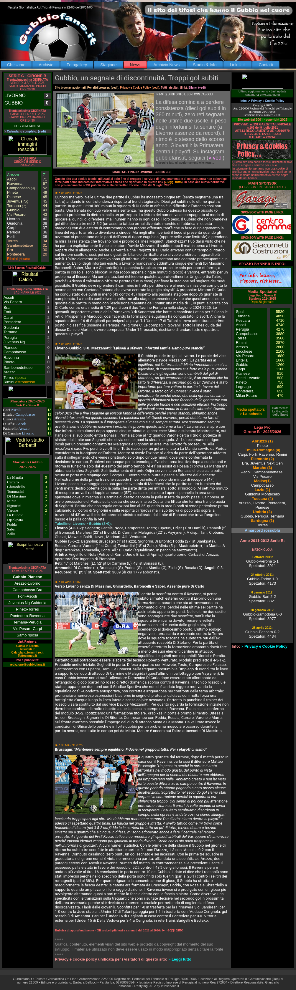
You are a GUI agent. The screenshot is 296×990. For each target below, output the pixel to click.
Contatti (266, 64)
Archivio (46, 64)
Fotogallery (77, 64)
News (135, 64)
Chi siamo (16, 64)
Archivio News (167, 64)
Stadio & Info (204, 64)
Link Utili (237, 64)
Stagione (108, 64)
